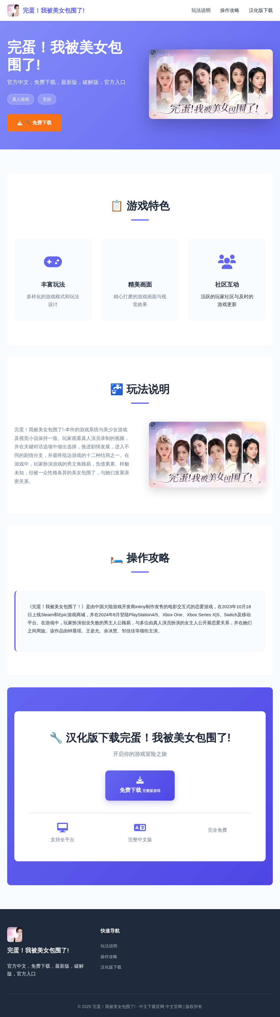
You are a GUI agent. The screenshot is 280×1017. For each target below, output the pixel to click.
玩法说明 (201, 10)
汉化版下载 (261, 10)
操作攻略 (229, 10)
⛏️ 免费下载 (34, 122)
